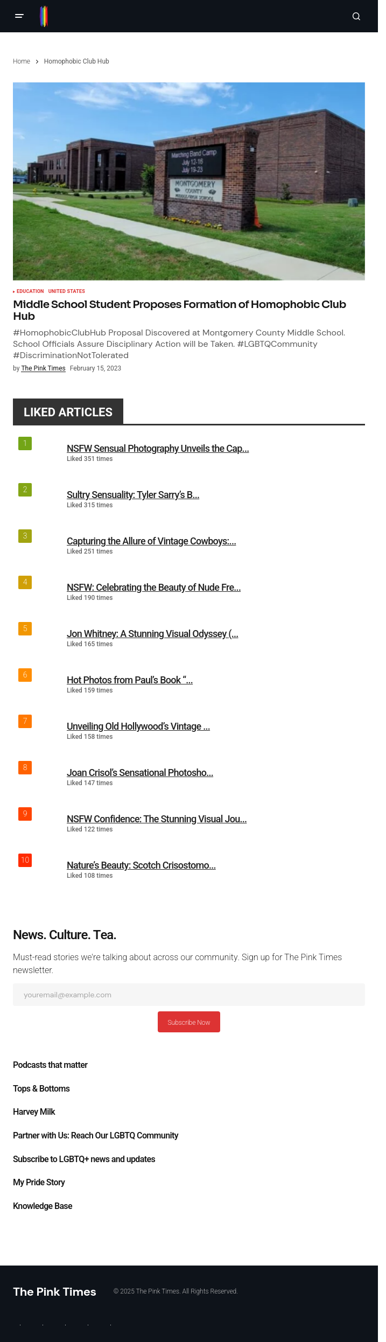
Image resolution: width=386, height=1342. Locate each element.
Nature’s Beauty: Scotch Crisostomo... (141, 865)
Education (30, 292)
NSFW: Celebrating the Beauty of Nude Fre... (154, 587)
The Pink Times (54, 1291)
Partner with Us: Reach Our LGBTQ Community (95, 1135)
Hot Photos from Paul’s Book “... (130, 680)
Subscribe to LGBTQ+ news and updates (84, 1159)
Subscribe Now (188, 1023)
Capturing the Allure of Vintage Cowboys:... (151, 541)
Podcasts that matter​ (50, 1065)
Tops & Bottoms (41, 1088)
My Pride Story (39, 1182)
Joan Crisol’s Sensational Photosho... (140, 772)
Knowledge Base (42, 1206)
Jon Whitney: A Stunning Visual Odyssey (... (152, 633)
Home (21, 61)
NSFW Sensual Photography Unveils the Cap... (158, 448)
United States (66, 292)
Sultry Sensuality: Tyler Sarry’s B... (133, 494)
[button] (19, 16)
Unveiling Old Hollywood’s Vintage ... (138, 726)
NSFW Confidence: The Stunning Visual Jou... (157, 818)
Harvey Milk (34, 1112)
